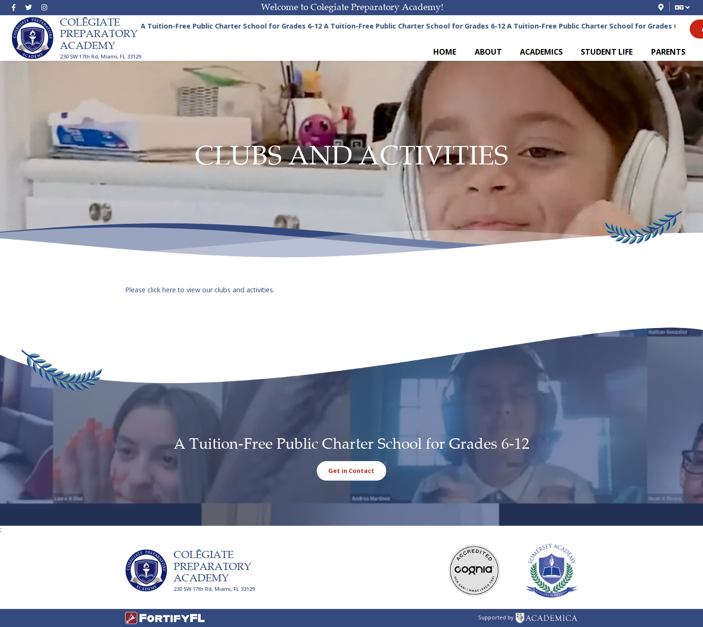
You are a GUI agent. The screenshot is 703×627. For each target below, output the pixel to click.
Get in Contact (351, 470)
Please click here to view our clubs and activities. (199, 289)
